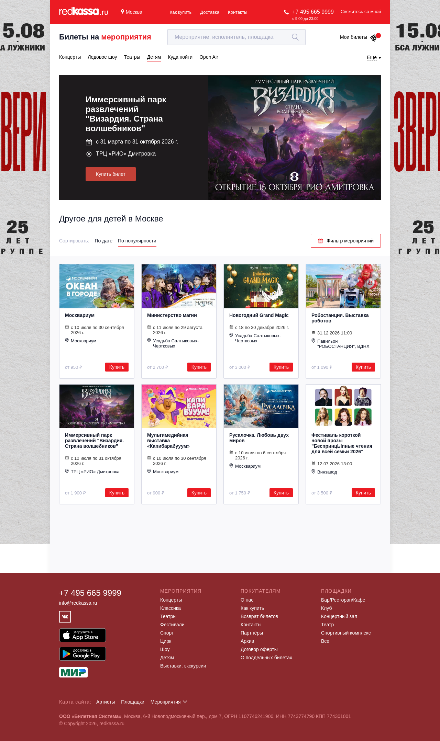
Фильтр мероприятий (346, 240)
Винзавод (324, 472)
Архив (247, 641)
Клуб (326, 608)
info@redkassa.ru (78, 603)
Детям (167, 657)
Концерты (171, 600)
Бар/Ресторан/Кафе (343, 600)
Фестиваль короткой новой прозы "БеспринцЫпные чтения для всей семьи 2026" (341, 443)
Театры (168, 616)
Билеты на (105, 37)
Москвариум (80, 315)
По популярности (137, 240)
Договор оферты (259, 649)
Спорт (167, 633)
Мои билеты (358, 37)
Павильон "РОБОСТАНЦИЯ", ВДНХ (340, 343)
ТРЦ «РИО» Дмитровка (126, 154)
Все (325, 641)
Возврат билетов (259, 616)
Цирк (165, 641)
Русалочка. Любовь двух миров (259, 437)
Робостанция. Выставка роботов (340, 317)
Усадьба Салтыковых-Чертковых (173, 343)
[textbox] (236, 37)
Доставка (209, 12)
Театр (327, 624)
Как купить (180, 12)
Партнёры (252, 633)
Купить (116, 367)
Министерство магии (172, 315)
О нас (247, 600)
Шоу (164, 649)
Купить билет (110, 174)
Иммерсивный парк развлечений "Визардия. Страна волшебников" (94, 440)
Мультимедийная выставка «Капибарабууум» (168, 440)
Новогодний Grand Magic (259, 315)
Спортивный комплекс (346, 633)
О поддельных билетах (266, 657)
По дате (103, 240)
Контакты (237, 12)
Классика (170, 608)
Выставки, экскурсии (183, 666)
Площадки (132, 702)
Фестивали (172, 624)
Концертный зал (339, 616)
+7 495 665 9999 (313, 12)
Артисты (105, 702)
